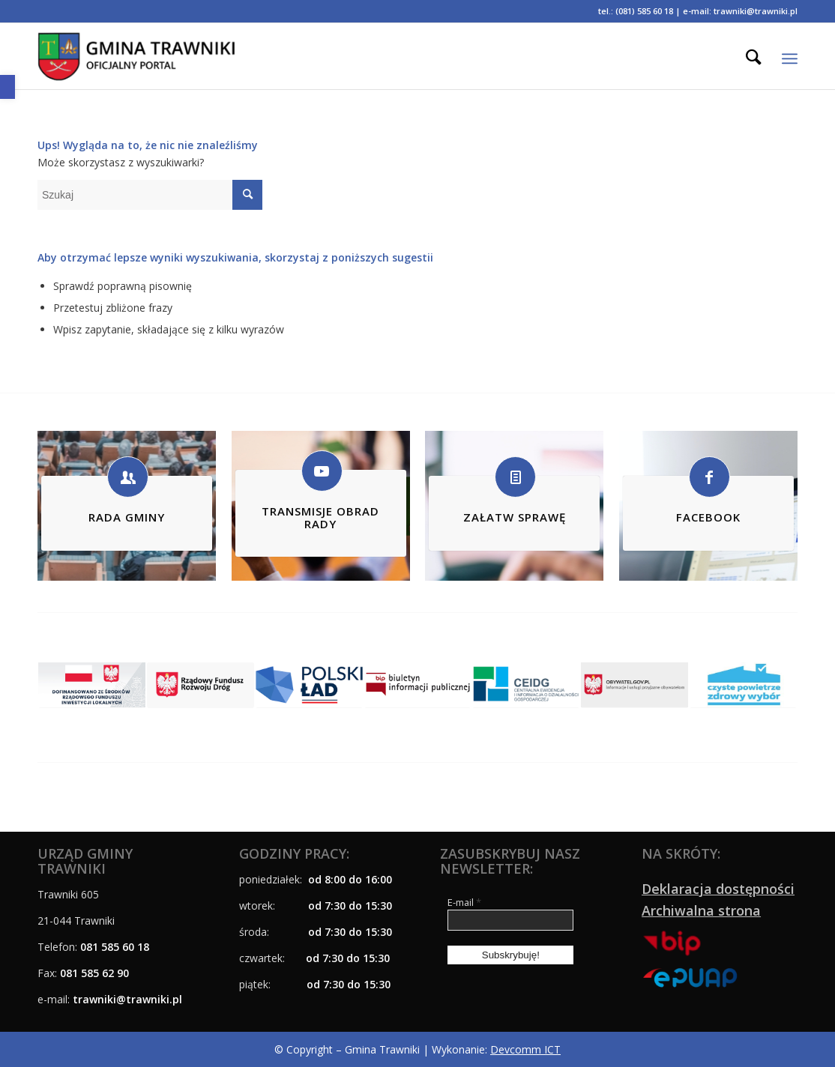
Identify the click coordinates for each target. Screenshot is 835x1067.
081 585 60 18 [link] (114, 947)
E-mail (464, 902)
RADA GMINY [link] (126, 517)
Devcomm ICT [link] (525, 1049)
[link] (7, 87)
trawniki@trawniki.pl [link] (756, 10)
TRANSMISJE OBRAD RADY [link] (320, 517)
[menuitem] (753, 56)
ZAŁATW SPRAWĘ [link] (514, 517)
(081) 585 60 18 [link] (644, 10)
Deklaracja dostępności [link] (718, 889)
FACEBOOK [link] (708, 517)
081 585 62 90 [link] (94, 973)
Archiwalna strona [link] (701, 910)
